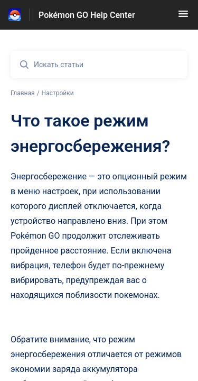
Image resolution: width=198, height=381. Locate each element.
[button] (183, 17)
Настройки (58, 93)
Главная (23, 93)
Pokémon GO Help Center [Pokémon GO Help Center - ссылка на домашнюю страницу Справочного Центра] (87, 15)
